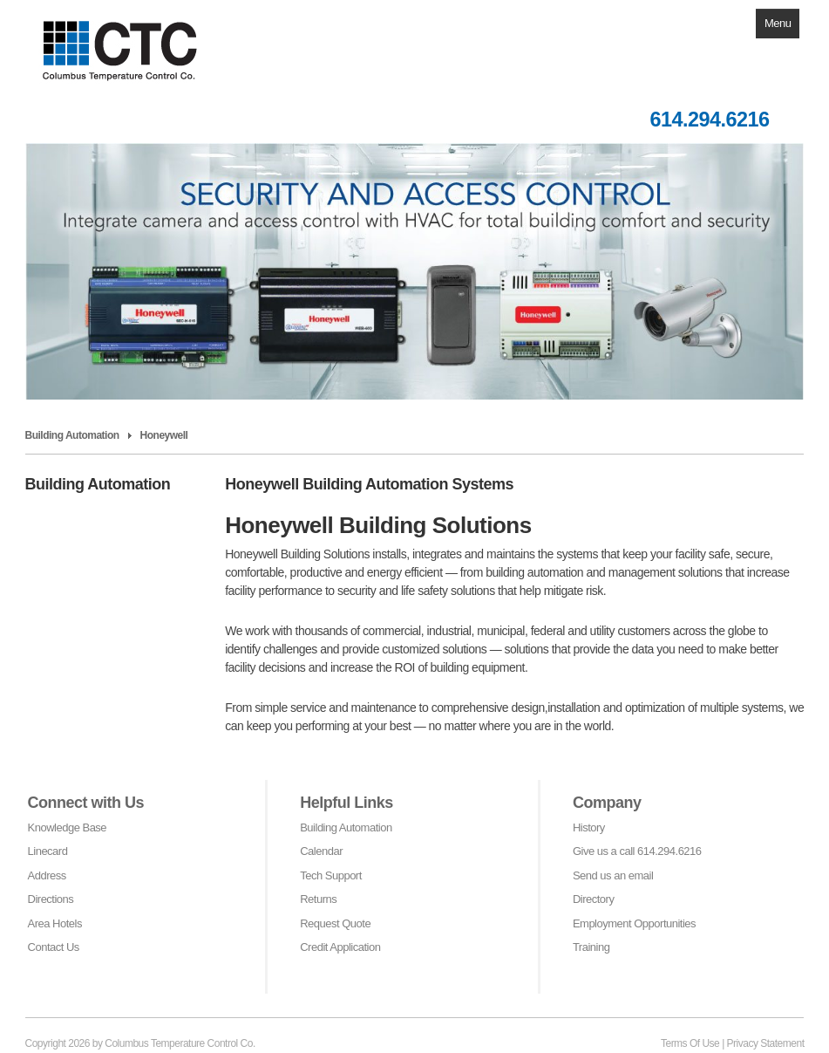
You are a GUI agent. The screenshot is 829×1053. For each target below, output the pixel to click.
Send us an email (613, 875)
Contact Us (53, 947)
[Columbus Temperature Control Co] (134, 40)
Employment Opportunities (634, 923)
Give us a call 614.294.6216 (637, 851)
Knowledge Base (67, 827)
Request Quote (335, 923)
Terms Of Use (690, 1043)
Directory (594, 899)
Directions (51, 899)
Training (591, 947)
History (589, 827)
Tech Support (331, 875)
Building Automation (345, 827)
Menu (778, 23)
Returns (318, 899)
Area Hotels (55, 923)
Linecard (48, 851)
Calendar (321, 851)
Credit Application (340, 947)
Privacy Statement (766, 1043)
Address (47, 875)
